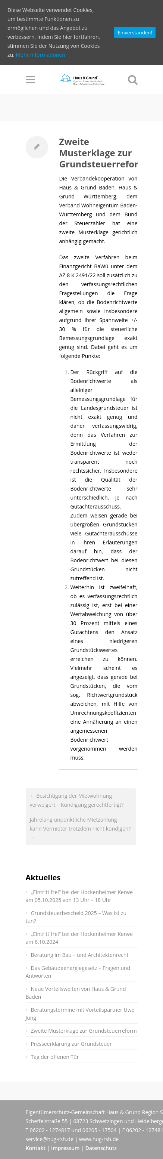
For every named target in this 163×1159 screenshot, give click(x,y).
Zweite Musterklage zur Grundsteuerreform (103, 152)
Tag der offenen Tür (55, 1056)
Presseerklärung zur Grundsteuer (71, 1043)
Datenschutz (101, 1148)
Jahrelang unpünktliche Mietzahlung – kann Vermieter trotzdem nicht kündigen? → (80, 828)
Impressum (65, 1148)
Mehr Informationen (40, 54)
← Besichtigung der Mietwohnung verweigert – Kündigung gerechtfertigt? (77, 800)
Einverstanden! (134, 32)
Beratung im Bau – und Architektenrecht (80, 954)
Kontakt (36, 1148)
